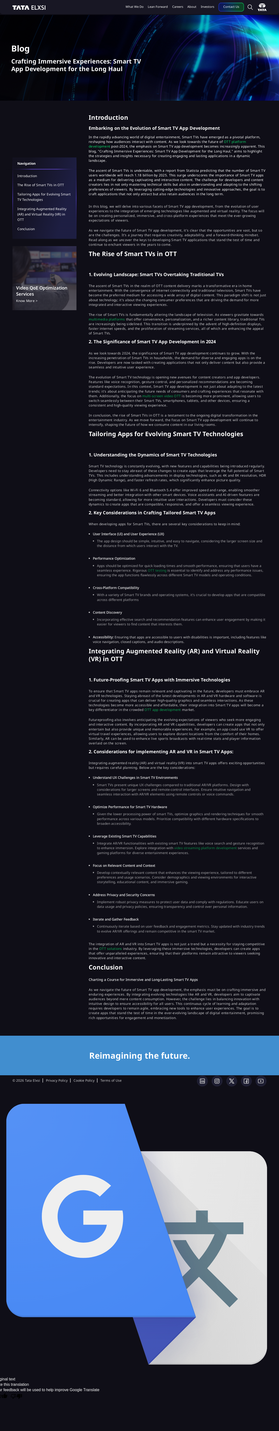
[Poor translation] (16, 1397)
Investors (207, 7)
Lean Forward (158, 7)
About (191, 7)
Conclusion (26, 228)
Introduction (27, 175)
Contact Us (231, 7)
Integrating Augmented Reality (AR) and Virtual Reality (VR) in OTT (41, 214)
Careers (177, 7)
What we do (135, 7)
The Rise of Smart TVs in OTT (40, 185)
